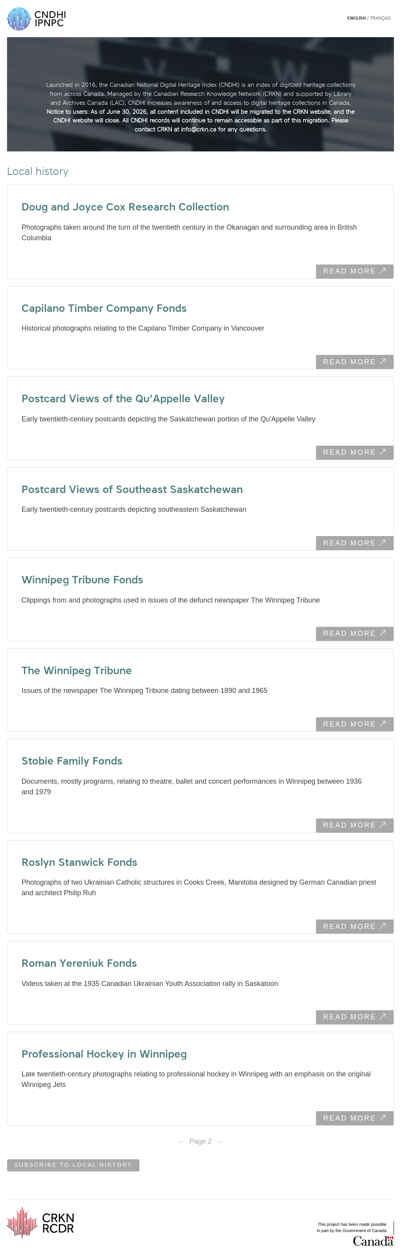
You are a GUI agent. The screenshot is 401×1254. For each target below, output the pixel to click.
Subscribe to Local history (73, 1165)
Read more (358, 272)
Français (380, 18)
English (356, 18)
